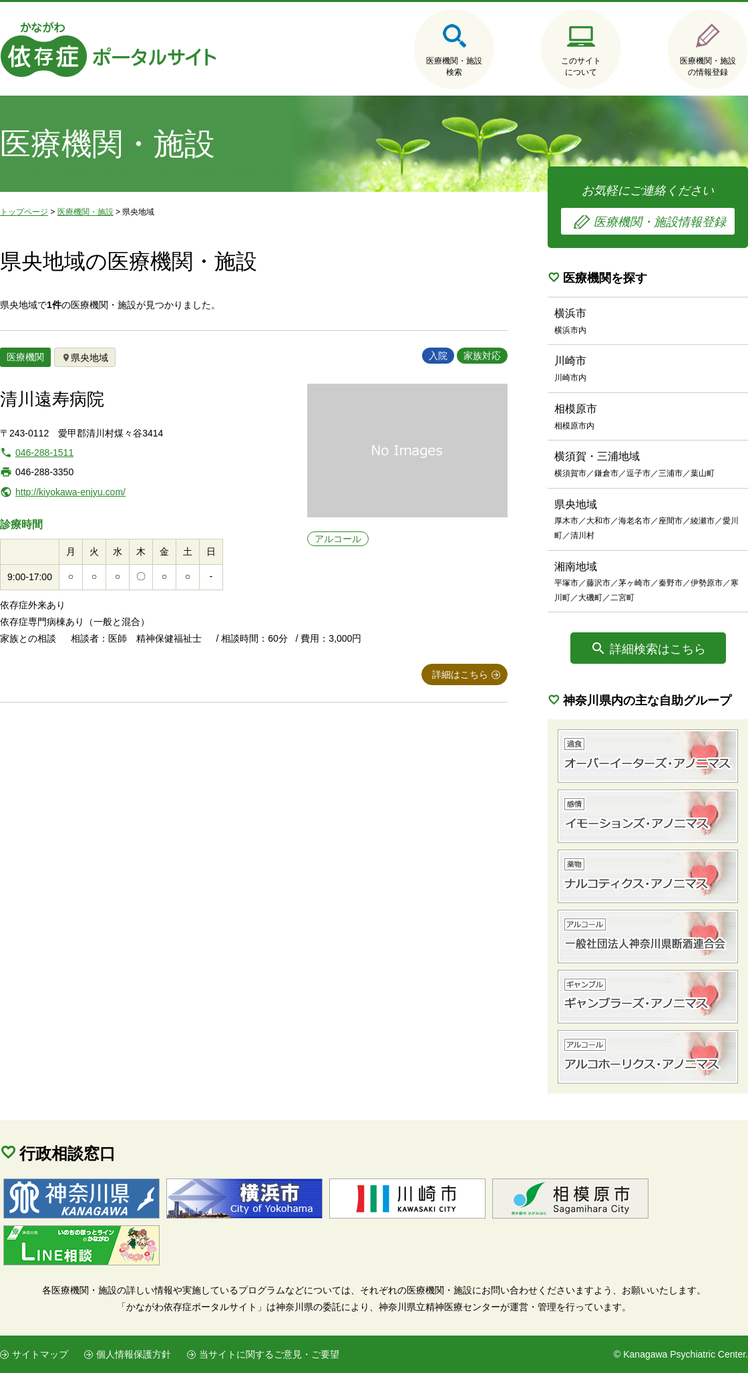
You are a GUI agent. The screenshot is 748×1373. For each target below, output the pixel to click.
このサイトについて (581, 66)
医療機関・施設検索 (454, 66)
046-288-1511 (44, 452)
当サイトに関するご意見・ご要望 (269, 1354)
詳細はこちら (460, 674)
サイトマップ (40, 1354)
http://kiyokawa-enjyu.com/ (70, 492)
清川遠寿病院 (52, 399)
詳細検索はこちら (658, 649)
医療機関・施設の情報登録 (708, 66)
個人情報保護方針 (133, 1354)
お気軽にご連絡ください (648, 209)
